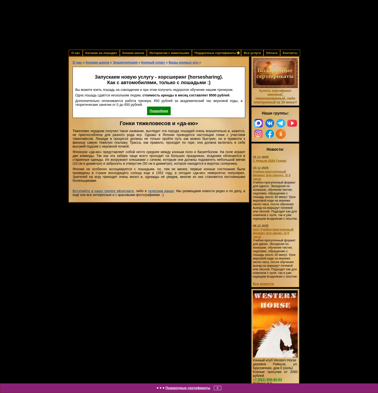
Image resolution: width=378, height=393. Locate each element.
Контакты (290, 53)
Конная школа (133, 53)
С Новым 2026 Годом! (270, 161)
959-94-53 (267, 379)
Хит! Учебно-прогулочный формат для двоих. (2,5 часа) (273, 233)
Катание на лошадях (101, 53)
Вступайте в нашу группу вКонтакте (103, 191)
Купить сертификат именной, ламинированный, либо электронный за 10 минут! (275, 96)
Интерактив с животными (169, 53)
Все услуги (252, 53)
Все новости (263, 284)
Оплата (271, 53)
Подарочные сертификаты (187, 388)
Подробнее (158, 111)
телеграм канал (161, 191)
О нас (75, 53)
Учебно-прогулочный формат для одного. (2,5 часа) (271, 175)
